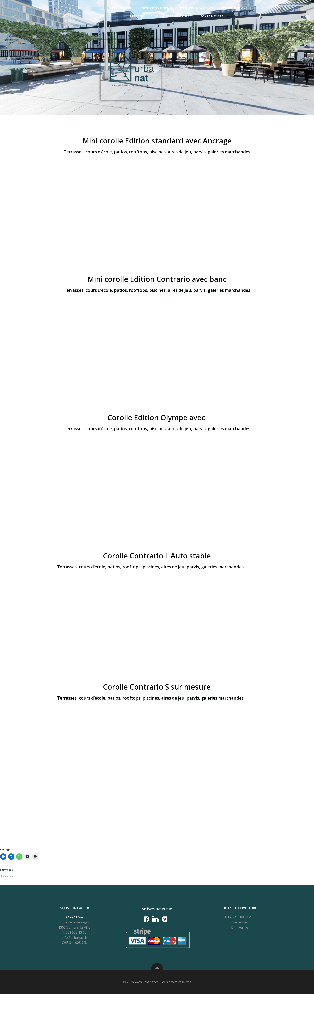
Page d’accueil (112, 8)
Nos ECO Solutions (145, 8)
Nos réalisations (223, 8)
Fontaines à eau (204, 16)
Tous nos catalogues (185, 8)
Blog (143, 16)
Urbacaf (251, 8)
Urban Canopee (168, 16)
